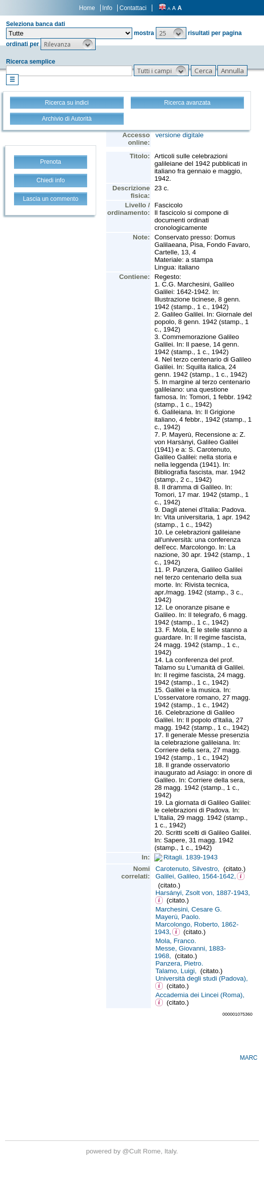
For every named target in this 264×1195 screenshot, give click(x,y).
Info (107, 8)
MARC (248, 1057)
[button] (171, 33)
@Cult (132, 1151)
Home (87, 8)
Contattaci (132, 8)
